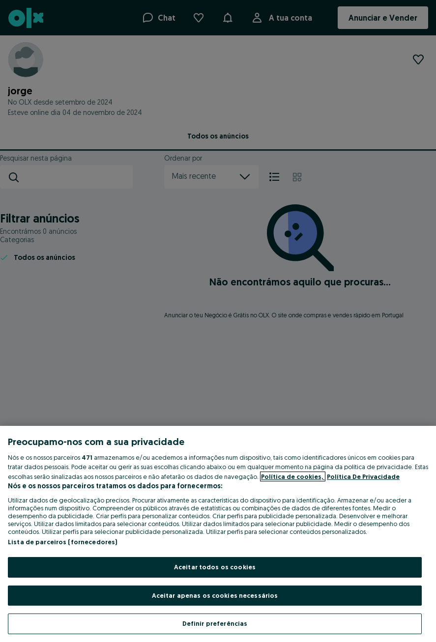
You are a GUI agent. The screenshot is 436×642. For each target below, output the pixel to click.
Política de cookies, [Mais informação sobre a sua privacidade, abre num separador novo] (292, 476)
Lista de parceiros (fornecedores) (62, 542)
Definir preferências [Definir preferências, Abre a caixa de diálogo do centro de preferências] (215, 623)
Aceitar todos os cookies (215, 567)
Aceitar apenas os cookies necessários (215, 595)
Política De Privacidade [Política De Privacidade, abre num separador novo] (363, 476)
